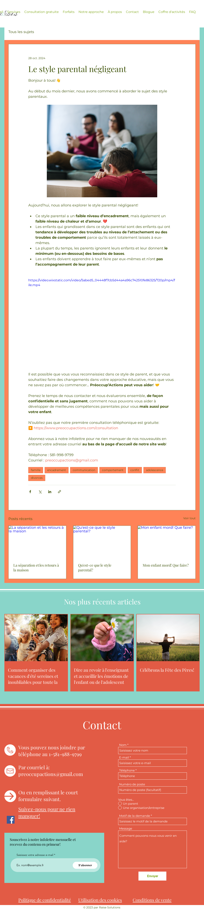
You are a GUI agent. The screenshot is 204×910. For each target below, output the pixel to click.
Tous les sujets (21, 32)
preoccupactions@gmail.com (50, 774)
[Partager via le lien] (59, 492)
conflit (134, 470)
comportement (113, 470)
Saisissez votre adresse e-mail (35, 854)
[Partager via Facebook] (30, 492)
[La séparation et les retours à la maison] (37, 542)
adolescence (154, 470)
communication (84, 470)
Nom (123, 744)
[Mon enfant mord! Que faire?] (166, 542)
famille (35, 470)
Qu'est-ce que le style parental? (94, 567)
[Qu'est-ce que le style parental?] (102, 542)
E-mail (124, 757)
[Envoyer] (152, 876)
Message (125, 828)
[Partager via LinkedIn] (50, 492)
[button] (13, 12)
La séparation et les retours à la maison (36, 567)
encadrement (56, 470)
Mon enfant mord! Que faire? (166, 565)
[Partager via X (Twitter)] (40, 492)
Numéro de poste (132, 784)
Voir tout (189, 518)
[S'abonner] (85, 865)
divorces (37, 478)
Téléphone (127, 770)
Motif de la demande (134, 815)
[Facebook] (11, 820)
